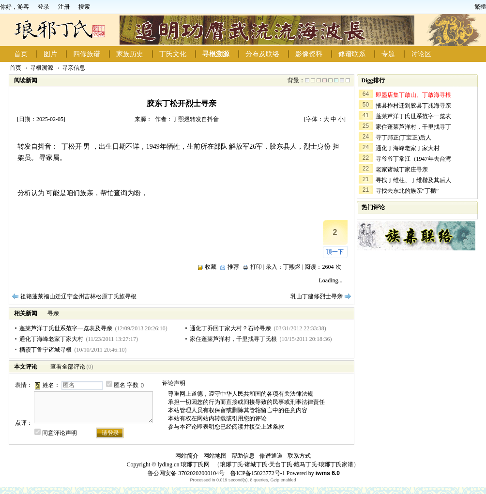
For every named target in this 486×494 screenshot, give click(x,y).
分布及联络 (262, 54)
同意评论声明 (59, 433)
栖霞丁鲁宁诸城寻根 (45, 349)
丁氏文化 (172, 54)
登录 (43, 6)
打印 (256, 266)
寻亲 (53, 313)
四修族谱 (86, 54)
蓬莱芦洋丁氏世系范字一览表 (413, 116)
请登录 (110, 433)
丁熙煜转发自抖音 (195, 119)
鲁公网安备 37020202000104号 (186, 473)
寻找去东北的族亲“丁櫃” (407, 190)
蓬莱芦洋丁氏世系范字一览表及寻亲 (65, 328)
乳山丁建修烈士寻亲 (316, 296)
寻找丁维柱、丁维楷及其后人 (413, 180)
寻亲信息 (73, 67)
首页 (21, 54)
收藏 (210, 266)
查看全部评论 (67, 366)
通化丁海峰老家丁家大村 (51, 339)
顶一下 (335, 251)
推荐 (233, 266)
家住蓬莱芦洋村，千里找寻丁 (413, 127)
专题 (388, 54)
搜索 (84, 6)
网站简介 (186, 455)
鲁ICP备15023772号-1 (257, 473)
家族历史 (129, 54)
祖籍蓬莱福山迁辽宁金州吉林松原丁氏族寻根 (78, 296)
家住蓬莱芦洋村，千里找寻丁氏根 (233, 339)
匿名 (119, 385)
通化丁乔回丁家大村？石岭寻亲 (230, 328)
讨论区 (421, 54)
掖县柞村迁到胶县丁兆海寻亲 (413, 105)
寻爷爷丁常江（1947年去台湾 (413, 158)
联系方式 (299, 455)
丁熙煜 (292, 266)
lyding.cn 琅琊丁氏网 (183, 464)
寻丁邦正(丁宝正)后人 (404, 137)
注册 (64, 6)
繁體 (480, 6)
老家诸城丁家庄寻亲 (402, 169)
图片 (50, 54)
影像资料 (308, 54)
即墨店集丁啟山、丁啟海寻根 (413, 95)
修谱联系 (351, 54)
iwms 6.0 (328, 473)
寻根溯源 (215, 54)
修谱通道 (271, 455)
